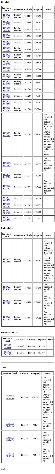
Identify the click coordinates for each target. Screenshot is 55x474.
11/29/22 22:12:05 (6, 218)
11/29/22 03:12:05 (6, 42)
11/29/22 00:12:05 (6, 16)
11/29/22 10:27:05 (6, 82)
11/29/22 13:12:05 (6, 89)
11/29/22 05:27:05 (6, 62)
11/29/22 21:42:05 (6, 212)
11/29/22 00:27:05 (6, 22)
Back (3, 469)
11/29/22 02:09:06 (6, 36)
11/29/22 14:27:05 (6, 96)
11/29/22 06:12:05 (6, 69)
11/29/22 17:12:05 (6, 164)
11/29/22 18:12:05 (6, 187)
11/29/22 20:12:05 (6, 198)
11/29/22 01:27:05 (6, 29)
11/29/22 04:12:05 (6, 49)
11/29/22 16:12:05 (6, 134)
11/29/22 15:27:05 (6, 109)
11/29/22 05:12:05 (6, 56)
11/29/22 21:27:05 (6, 205)
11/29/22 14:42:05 (6, 102)
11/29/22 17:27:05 (6, 175)
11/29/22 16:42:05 (6, 288)
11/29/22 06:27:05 (6, 76)
